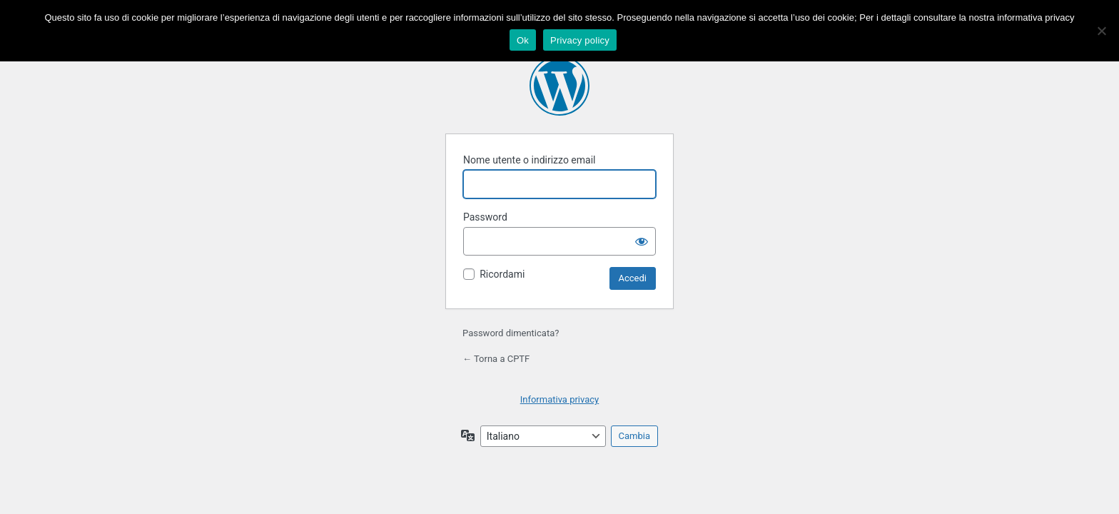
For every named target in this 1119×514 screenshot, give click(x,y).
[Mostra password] (641, 241)
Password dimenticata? (510, 333)
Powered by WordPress (559, 86)
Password (485, 217)
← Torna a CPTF (496, 358)
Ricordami (502, 274)
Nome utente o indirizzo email (529, 160)
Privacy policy (579, 40)
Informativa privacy (559, 399)
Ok (523, 40)
